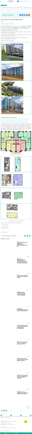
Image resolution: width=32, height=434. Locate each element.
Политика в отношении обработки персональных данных (16, 417)
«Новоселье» (23, 25)
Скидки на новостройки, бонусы (7, 7)
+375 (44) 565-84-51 (8, 421)
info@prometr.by (3, 426)
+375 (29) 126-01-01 (7, 424)
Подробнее (28, 256)
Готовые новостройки (18, 7)
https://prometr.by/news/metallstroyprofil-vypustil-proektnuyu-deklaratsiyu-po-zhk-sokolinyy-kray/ (14, 120)
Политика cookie (7, 417)
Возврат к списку (4, 232)
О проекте (2, 416)
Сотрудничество (8, 416)
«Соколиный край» (15, 25)
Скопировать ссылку (4, 23)
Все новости (28, 407)
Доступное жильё (28, 7)
